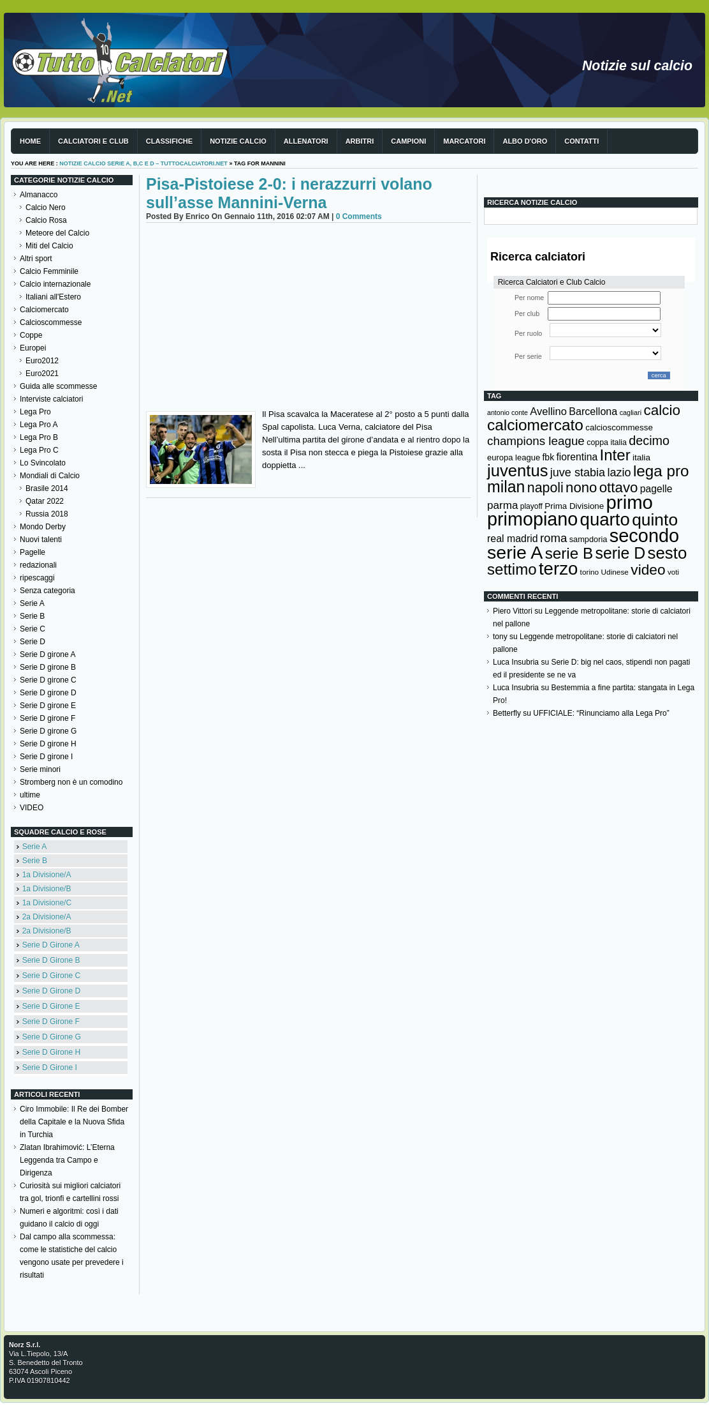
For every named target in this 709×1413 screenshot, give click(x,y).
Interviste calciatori (51, 399)
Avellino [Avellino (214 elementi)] (548, 411)
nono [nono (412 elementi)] (581, 487)
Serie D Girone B (51, 960)
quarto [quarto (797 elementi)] (605, 519)
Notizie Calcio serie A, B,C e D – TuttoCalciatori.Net (143, 163)
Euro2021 (42, 373)
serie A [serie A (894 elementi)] (515, 552)
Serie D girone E (48, 705)
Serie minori (40, 769)
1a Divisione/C (46, 902)
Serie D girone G (48, 731)
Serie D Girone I (49, 1067)
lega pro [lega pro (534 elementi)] (661, 471)
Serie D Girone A (51, 945)
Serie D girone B (48, 667)
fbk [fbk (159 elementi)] (548, 457)
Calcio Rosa (46, 220)
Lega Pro (35, 411)
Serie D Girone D (51, 990)
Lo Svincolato (43, 462)
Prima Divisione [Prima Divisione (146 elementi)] (574, 506)
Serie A (32, 603)
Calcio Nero (46, 207)
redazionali (38, 565)
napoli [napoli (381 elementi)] (545, 487)
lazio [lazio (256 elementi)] (619, 472)
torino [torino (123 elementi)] (589, 572)
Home (30, 141)
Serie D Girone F (51, 1021)
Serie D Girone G (51, 1036)
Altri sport (36, 258)
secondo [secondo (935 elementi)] (644, 535)
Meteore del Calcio (57, 233)
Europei (33, 348)
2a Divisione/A (46, 916)
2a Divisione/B (46, 930)
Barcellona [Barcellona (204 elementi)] (593, 411)
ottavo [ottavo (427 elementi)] (618, 487)
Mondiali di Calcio (50, 475)
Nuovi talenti (41, 539)
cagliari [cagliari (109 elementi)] (630, 412)
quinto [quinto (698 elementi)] (655, 519)
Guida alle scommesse (58, 386)
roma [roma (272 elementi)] (553, 538)
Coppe (31, 335)
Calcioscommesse (51, 322)
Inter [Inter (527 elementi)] (614, 455)
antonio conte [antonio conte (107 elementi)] (507, 412)
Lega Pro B (39, 437)
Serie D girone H (48, 743)
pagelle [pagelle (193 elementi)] (656, 488)
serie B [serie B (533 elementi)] (569, 553)
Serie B (32, 616)
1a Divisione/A (46, 874)
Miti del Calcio (49, 245)
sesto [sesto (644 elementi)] (667, 553)
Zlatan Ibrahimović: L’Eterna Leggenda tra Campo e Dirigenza (67, 1160)
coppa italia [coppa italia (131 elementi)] (607, 442)
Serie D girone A (47, 654)
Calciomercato (44, 309)
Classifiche (169, 141)
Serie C (32, 628)
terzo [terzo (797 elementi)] (558, 568)
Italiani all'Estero (53, 296)
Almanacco (38, 194)
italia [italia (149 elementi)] (641, 457)
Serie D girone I (46, 756)
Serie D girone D (48, 692)
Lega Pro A (38, 424)
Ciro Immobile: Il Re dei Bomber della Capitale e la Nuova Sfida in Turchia (74, 1122)
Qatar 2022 (45, 501)
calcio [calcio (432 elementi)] (661, 410)
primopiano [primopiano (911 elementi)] (532, 519)
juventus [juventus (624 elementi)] (517, 471)
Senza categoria (47, 590)
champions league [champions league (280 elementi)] (536, 441)
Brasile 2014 (47, 488)
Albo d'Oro (524, 141)
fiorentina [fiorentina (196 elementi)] (576, 456)
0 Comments (359, 216)
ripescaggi (37, 577)
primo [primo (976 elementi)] (629, 502)
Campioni (408, 141)
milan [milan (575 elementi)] (506, 486)
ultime (30, 794)
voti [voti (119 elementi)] (673, 572)
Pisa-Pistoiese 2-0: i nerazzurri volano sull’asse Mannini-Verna (289, 193)
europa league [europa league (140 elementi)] (513, 457)
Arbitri (360, 141)
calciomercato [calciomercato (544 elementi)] (535, 425)
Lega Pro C (39, 450)
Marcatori (464, 141)
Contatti (581, 141)
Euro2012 (42, 360)
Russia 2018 (47, 514)
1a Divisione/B (46, 888)
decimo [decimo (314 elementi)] (649, 441)
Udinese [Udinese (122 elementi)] (615, 572)
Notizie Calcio (238, 141)
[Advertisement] (308, 318)
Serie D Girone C (51, 975)
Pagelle (32, 552)
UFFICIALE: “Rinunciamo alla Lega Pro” (601, 713)
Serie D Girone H (51, 1052)
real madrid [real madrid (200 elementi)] (512, 538)
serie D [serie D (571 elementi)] (621, 553)
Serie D (32, 641)
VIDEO (31, 807)
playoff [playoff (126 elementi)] (531, 506)
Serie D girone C (48, 680)
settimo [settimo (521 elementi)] (512, 569)
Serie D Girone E (51, 1006)
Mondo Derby (43, 526)
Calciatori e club (93, 141)
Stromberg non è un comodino (71, 782)
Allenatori (306, 141)
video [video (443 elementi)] (648, 569)
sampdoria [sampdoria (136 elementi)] (588, 539)
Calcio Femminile (49, 271)
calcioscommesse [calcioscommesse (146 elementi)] (619, 427)
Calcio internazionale (55, 284)
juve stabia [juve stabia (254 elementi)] (577, 472)
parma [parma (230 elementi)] (502, 505)
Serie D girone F (47, 718)
